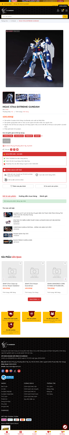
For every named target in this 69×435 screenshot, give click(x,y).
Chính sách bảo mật (30, 375)
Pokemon (4, 387)
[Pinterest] (14, 149)
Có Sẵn (3, 377)
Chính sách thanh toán (31, 382)
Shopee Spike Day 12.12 (20, 233)
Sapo (50, 428)
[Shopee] (6, 359)
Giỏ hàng (50, 382)
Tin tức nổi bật (9, 208)
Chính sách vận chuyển (31, 377)
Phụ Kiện (4, 392)
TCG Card (4, 385)
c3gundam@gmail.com (13, 355)
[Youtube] (19, 359)
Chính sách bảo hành (30, 385)
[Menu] (66, 10)
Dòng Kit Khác (6, 390)
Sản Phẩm (11, 257)
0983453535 (12, 353)
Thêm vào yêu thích (18, 186)
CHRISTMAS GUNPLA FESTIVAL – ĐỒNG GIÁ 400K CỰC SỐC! (32, 227)
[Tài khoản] (58, 10)
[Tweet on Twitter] (17, 149)
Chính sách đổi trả (29, 380)
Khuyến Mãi (5, 395)
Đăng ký (49, 380)
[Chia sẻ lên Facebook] (11, 149)
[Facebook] (2, 359)
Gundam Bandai (6, 380)
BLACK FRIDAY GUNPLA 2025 (22, 240)
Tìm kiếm (50, 375)
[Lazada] (10, 359)
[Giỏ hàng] (62, 10)
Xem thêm (34, 299)
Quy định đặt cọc (29, 387)
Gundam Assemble (7, 382)
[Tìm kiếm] (65, 16)
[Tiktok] (15, 359)
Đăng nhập (50, 377)
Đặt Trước (4, 375)
